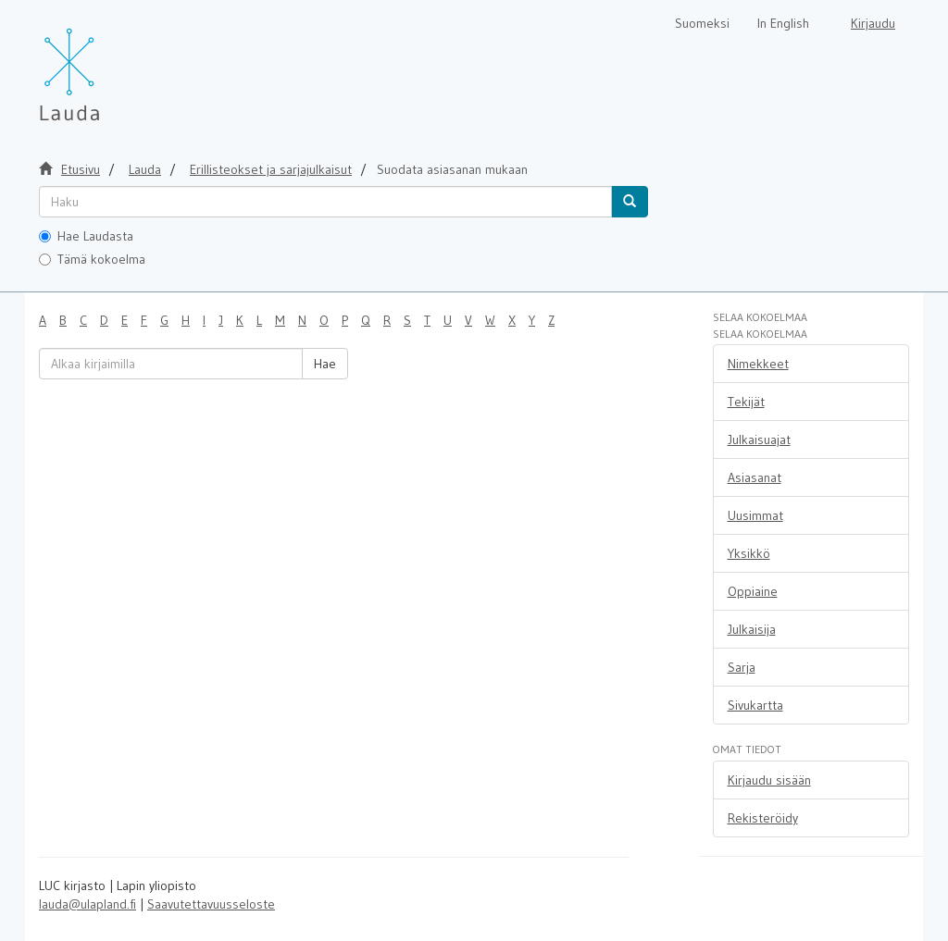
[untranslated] (325, 201)
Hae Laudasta (86, 236)
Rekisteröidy (763, 818)
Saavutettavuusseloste (211, 904)
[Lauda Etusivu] (108, 65)
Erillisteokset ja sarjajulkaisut (271, 169)
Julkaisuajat (759, 439)
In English (783, 23)
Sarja (741, 667)
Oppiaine (753, 591)
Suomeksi (702, 23)
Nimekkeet (758, 363)
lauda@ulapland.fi (87, 904)
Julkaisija (752, 629)
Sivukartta (755, 705)
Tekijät (746, 401)
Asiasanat (754, 477)
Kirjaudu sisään (769, 780)
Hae (325, 363)
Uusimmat (755, 515)
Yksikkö (749, 553)
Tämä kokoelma (92, 259)
